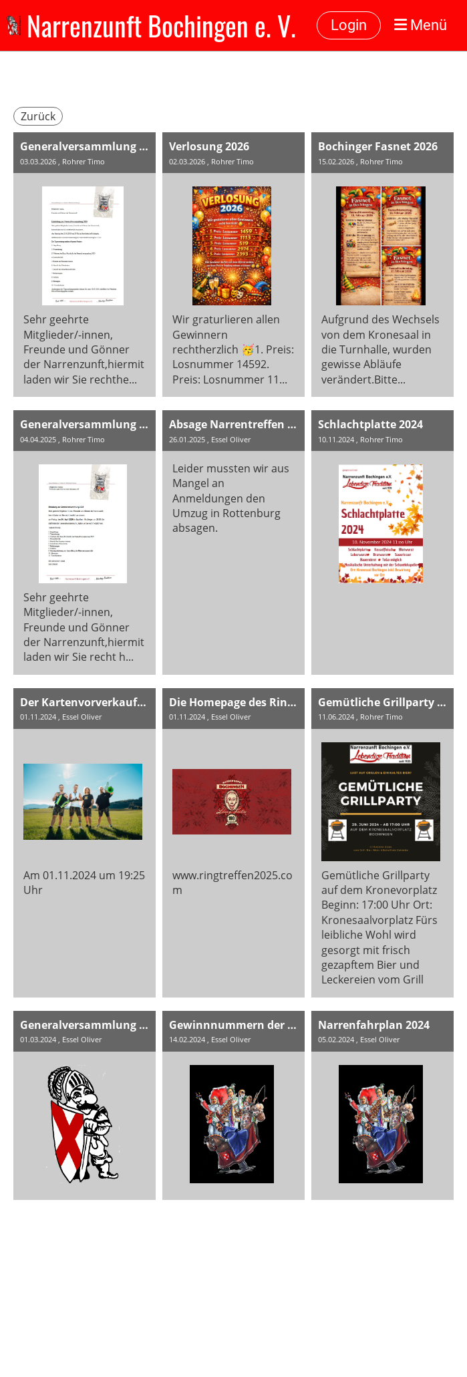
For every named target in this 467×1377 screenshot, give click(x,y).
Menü (420, 25)
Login (349, 25)
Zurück (38, 116)
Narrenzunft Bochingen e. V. (161, 25)
